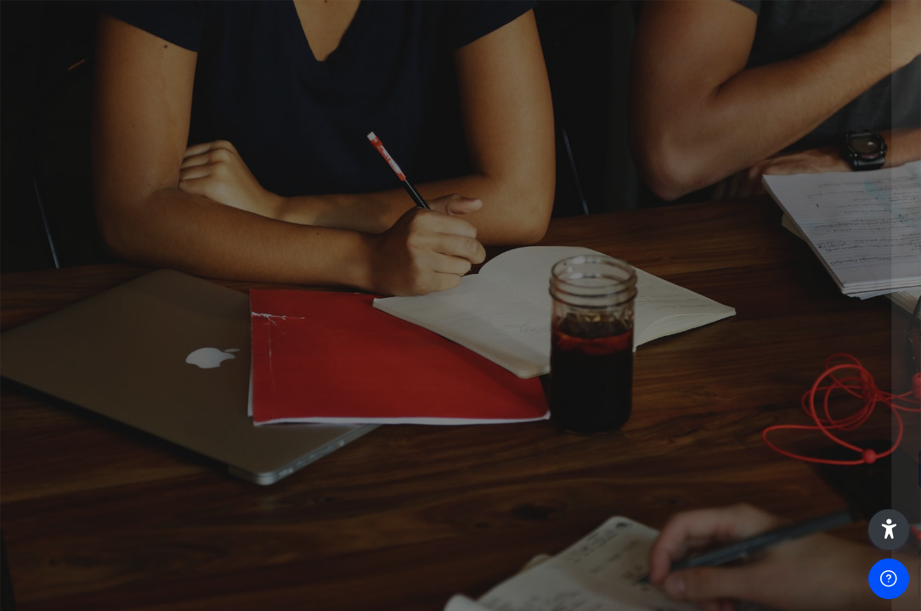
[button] (888, 529)
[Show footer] (888, 578)
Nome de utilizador (646, 250)
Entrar (742, 468)
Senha (609, 336)
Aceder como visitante (742, 580)
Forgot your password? (834, 420)
